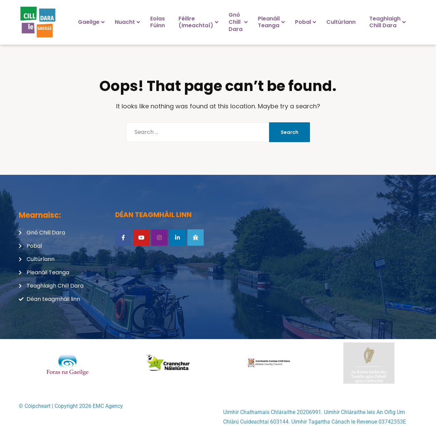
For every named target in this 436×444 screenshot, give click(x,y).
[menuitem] (89, 22)
